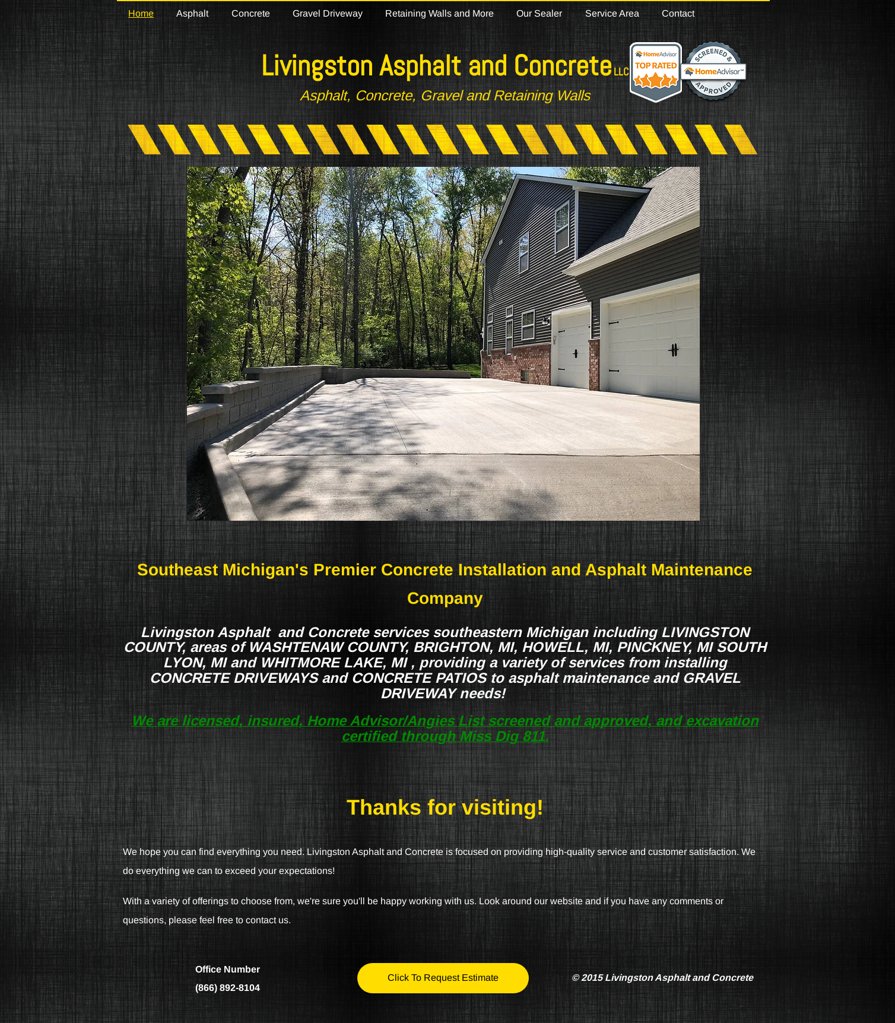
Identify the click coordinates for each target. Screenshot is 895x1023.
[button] (443, 344)
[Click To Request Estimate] (443, 978)
